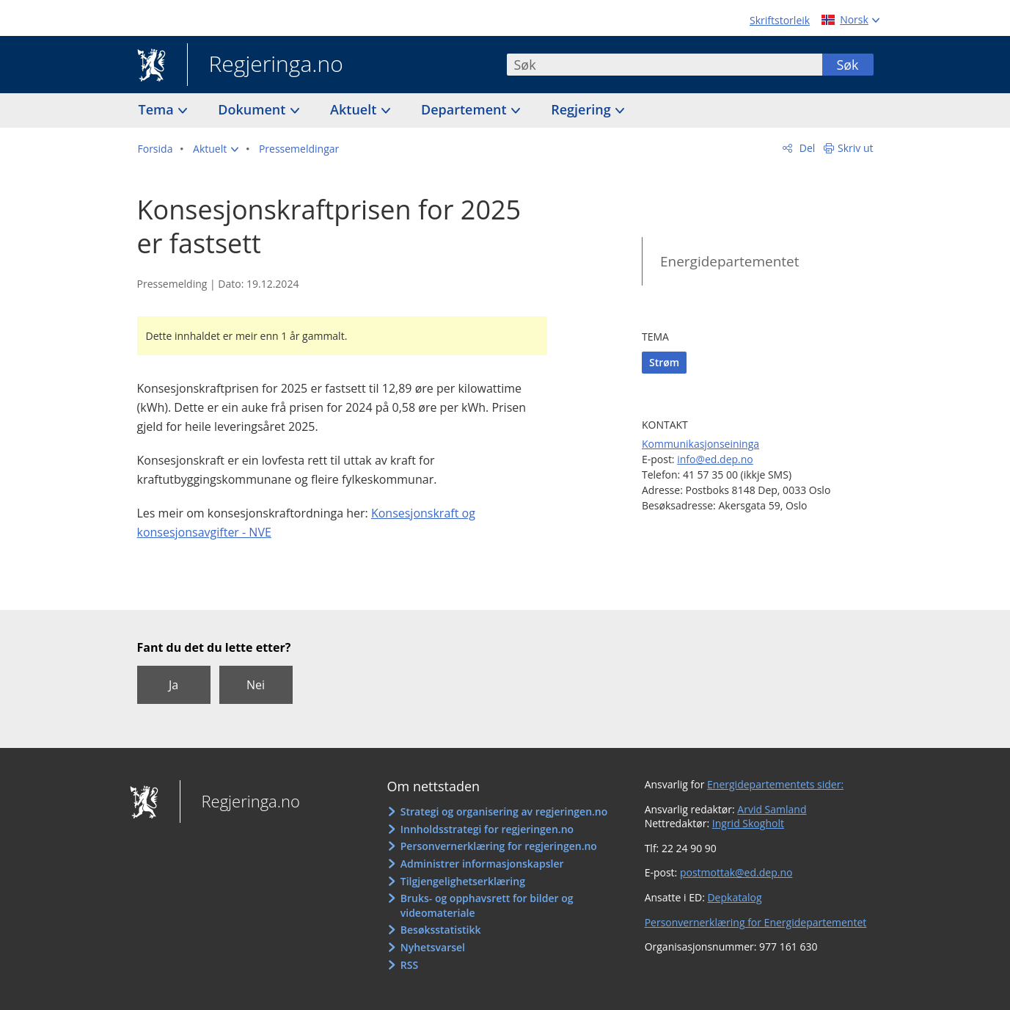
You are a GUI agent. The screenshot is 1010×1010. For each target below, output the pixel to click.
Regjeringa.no (265, 65)
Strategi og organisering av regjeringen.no (504, 811)
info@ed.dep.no (715, 459)
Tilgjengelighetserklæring (462, 881)
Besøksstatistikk (440, 930)
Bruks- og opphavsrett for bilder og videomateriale (487, 905)
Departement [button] (465, 109)
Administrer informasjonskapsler (482, 864)
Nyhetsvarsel (432, 947)
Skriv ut (856, 148)
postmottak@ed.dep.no (736, 872)
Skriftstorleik (780, 20)
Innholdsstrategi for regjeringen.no (487, 829)
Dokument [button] (253, 109)
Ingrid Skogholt (748, 823)
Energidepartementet (729, 261)
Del (806, 148)
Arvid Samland (771, 809)
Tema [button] (158, 109)
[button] (215, 149)
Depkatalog (734, 897)
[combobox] (664, 65)
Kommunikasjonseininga (700, 444)
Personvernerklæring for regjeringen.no (498, 846)
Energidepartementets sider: (775, 784)
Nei (255, 685)
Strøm (664, 362)
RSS (409, 965)
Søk (847, 64)
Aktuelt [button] (355, 109)
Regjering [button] (582, 109)
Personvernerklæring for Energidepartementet (756, 922)
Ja (173, 685)
